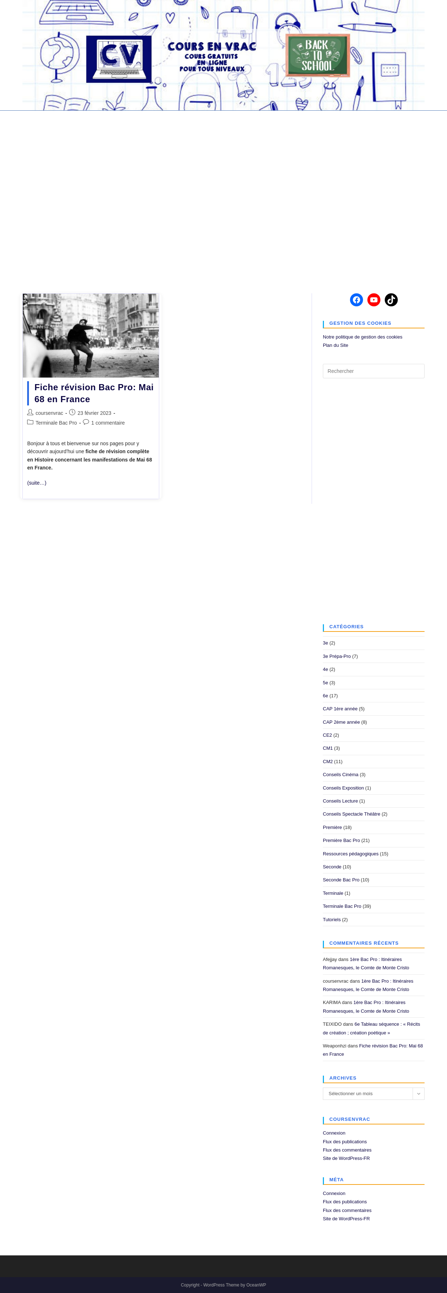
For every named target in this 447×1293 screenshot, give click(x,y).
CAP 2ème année (341, 722)
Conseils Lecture (340, 801)
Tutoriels (332, 919)
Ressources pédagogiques (351, 853)
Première (332, 827)
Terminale (333, 893)
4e (325, 669)
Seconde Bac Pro (341, 879)
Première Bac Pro (341, 840)
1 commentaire (108, 423)
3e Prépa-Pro (337, 656)
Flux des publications (345, 1141)
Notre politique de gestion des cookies (362, 337)
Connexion (334, 1133)
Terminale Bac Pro (56, 423)
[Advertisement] (224, 197)
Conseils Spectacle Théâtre (351, 814)
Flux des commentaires (347, 1150)
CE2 (327, 735)
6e (325, 695)
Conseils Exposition (343, 788)
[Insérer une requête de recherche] (374, 371)
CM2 (328, 761)
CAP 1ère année (340, 708)
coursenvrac (49, 413)
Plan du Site (335, 345)
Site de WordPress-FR (346, 1158)
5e (325, 682)
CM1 (328, 748)
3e (325, 643)
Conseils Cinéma (340, 774)
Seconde (332, 866)
